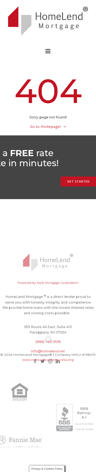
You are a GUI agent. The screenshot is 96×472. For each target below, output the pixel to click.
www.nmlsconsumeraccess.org (48, 362)
